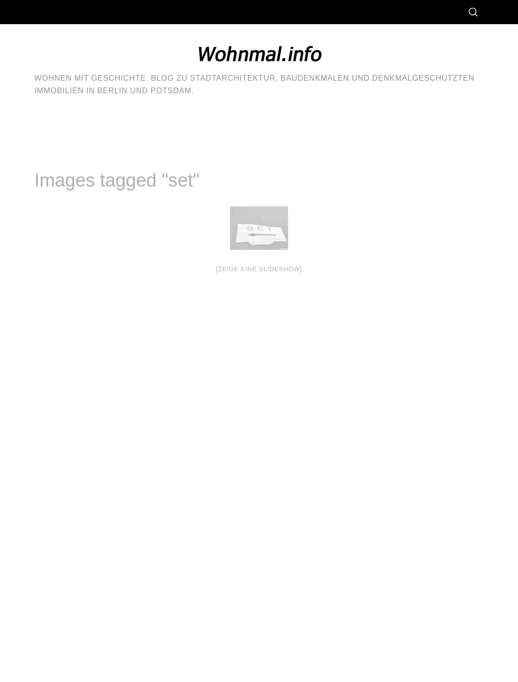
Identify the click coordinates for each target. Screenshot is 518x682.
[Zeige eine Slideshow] (259, 269)
